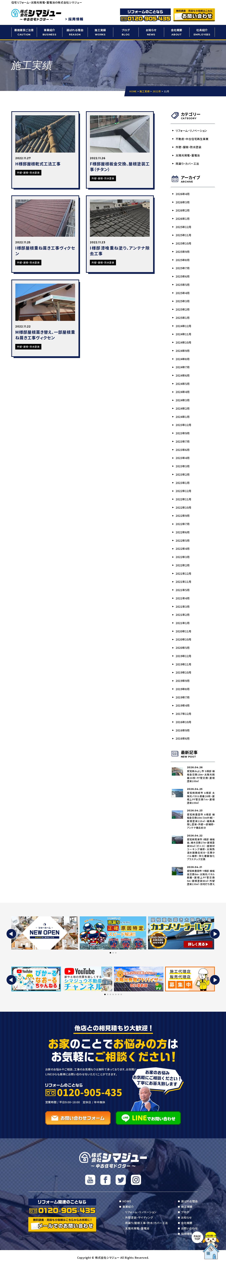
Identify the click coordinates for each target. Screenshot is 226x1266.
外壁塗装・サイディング (139, 1218)
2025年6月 (183, 276)
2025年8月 (183, 260)
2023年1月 (183, 483)
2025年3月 (183, 301)
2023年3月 (183, 466)
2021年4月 (183, 599)
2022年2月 (183, 566)
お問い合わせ (189, 1229)
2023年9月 (183, 433)
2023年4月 (183, 458)
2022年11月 (183, 500)
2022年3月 (183, 557)
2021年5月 (183, 590)
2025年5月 (183, 285)
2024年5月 (183, 384)
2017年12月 (183, 714)
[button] (11, 935)
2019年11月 (183, 665)
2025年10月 (183, 243)
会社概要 (176, 32)
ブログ (126, 32)
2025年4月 (183, 293)
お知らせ (151, 32)
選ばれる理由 (75, 32)
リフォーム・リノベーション (191, 131)
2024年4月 (183, 392)
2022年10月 (183, 508)
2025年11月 (183, 235)
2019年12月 (183, 657)
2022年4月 (183, 549)
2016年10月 (183, 723)
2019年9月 (183, 681)
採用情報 (186, 1235)
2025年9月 (183, 252)
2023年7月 (183, 442)
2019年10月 (183, 673)
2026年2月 (183, 210)
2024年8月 (183, 359)
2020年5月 (183, 648)
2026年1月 (183, 219)
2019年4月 (183, 706)
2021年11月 (183, 582)
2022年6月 (183, 533)
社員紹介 (202, 32)
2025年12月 (183, 227)
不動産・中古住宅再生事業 (192, 139)
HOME (126, 1202)
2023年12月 (183, 425)
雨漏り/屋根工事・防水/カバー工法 (146, 1224)
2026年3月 (183, 202)
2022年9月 (183, 516)
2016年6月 (183, 739)
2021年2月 (183, 615)
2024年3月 (183, 400)
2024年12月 (183, 326)
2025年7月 (183, 268)
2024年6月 (183, 376)
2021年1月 (183, 624)
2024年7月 (183, 367)
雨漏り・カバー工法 (187, 164)
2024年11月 (183, 334)
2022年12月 (183, 491)
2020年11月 (183, 632)
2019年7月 (183, 698)
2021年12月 (183, 574)
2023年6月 (183, 450)
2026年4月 (183, 194)
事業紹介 (49, 32)
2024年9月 (183, 351)
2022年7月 (183, 524)
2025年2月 (183, 309)
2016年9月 (183, 731)
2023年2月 (183, 475)
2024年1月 (183, 417)
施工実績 (100, 32)
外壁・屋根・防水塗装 (189, 147)
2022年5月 (183, 541)
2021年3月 (183, 607)
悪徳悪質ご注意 (24, 32)
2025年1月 (183, 318)
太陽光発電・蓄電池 (188, 155)
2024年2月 (183, 409)
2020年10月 (183, 640)
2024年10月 (183, 343)
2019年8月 (183, 690)
